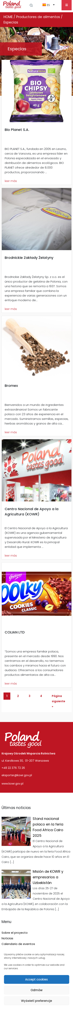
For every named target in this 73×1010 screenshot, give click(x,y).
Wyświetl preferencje (36, 1001)
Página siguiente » (58, 701)
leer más (11, 181)
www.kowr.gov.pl (12, 784)
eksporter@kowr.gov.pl (17, 775)
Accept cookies (36, 979)
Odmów (36, 990)
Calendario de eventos (18, 944)
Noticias (7, 938)
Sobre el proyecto (15, 933)
